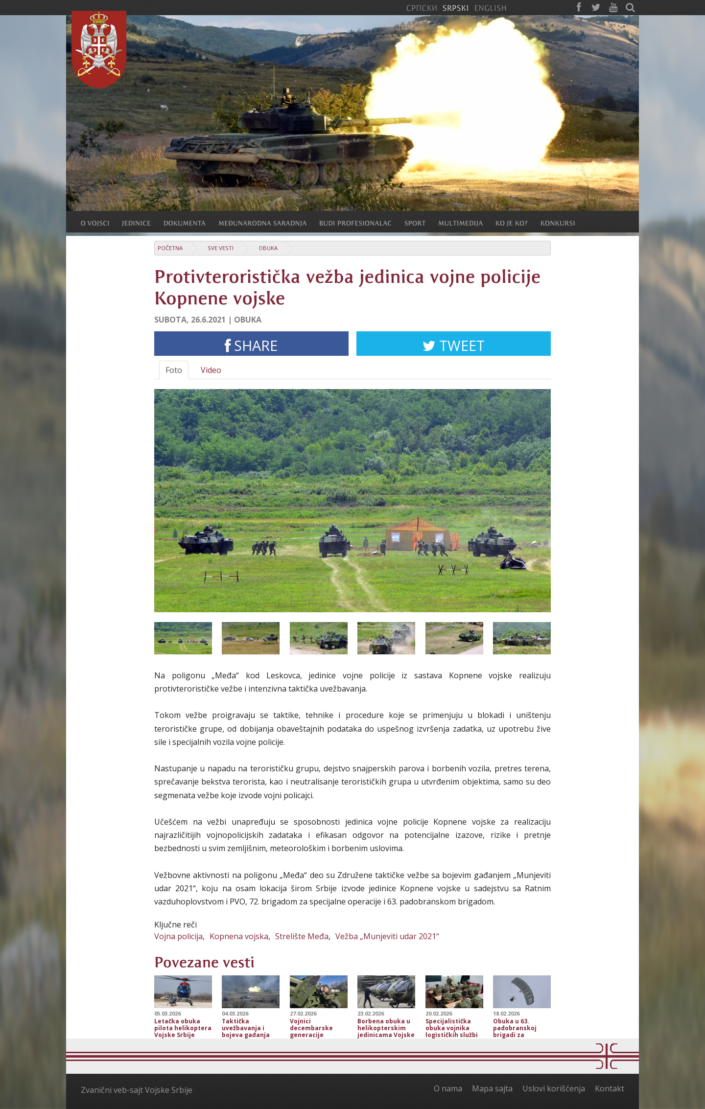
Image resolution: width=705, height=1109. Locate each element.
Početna (170, 248)
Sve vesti (221, 248)
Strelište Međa (302, 936)
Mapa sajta (492, 1088)
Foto (173, 370)
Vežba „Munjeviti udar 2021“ (387, 936)
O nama (448, 1088)
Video (211, 370)
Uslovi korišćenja (553, 1088)
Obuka (268, 248)
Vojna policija (178, 936)
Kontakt (609, 1088)
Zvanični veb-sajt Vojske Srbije (136, 1090)
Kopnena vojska (239, 936)
